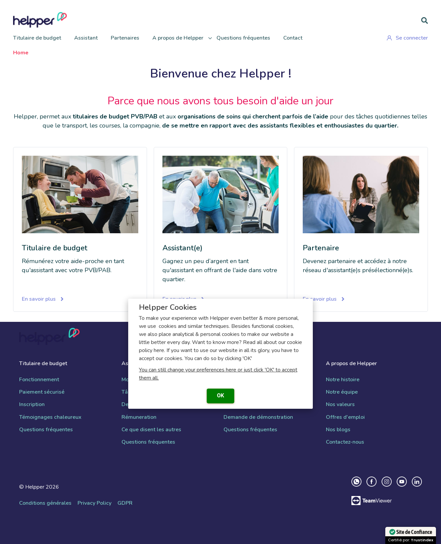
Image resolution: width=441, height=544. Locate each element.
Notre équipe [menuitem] (342, 392)
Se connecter (407, 38)
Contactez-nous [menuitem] (345, 442)
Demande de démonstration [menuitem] (258, 417)
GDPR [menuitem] (125, 503)
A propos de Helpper (177, 38)
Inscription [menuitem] (32, 404)
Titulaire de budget (37, 38)
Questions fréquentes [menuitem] (46, 430)
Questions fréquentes (243, 38)
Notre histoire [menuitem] (342, 380)
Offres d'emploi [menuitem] (345, 417)
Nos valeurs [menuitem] (340, 404)
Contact (292, 38)
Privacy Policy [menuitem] (94, 503)
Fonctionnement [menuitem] (39, 380)
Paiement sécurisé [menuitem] (41, 392)
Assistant (86, 38)
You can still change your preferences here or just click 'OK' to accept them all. (218, 374)
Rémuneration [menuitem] (138, 417)
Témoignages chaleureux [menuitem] (50, 417)
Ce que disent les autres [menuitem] (151, 430)
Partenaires (125, 38)
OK (220, 395)
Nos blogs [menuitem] (338, 430)
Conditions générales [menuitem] (45, 503)
